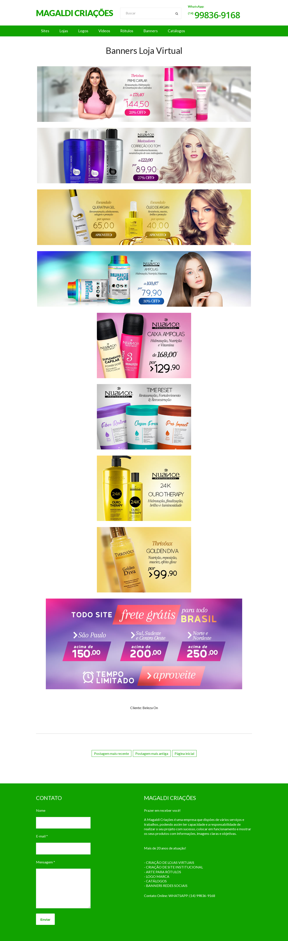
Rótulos (131, 31)
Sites (45, 31)
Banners (156, 31)
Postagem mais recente (111, 753)
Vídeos (108, 31)
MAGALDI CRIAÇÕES (74, 13)
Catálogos (182, 31)
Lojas (65, 31)
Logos (86, 31)
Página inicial (184, 753)
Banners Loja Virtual (144, 50)
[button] (144, 31)
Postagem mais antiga (151, 753)
